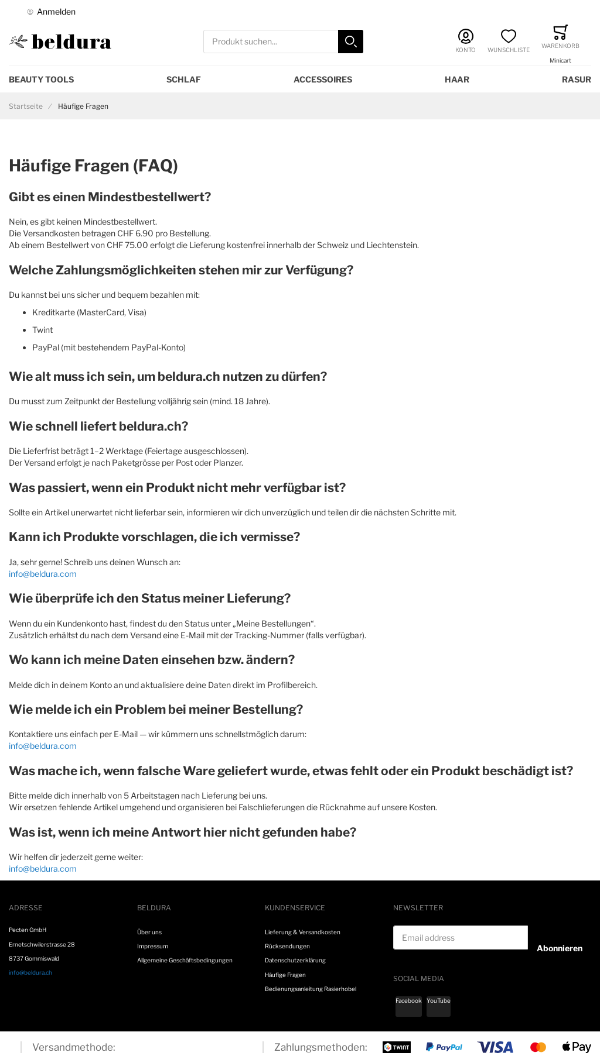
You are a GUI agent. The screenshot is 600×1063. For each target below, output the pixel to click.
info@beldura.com (43, 574)
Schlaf (183, 79)
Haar (457, 79)
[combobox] (283, 42)
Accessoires (323, 79)
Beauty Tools (41, 79)
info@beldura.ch (30, 972)
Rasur (576, 79)
